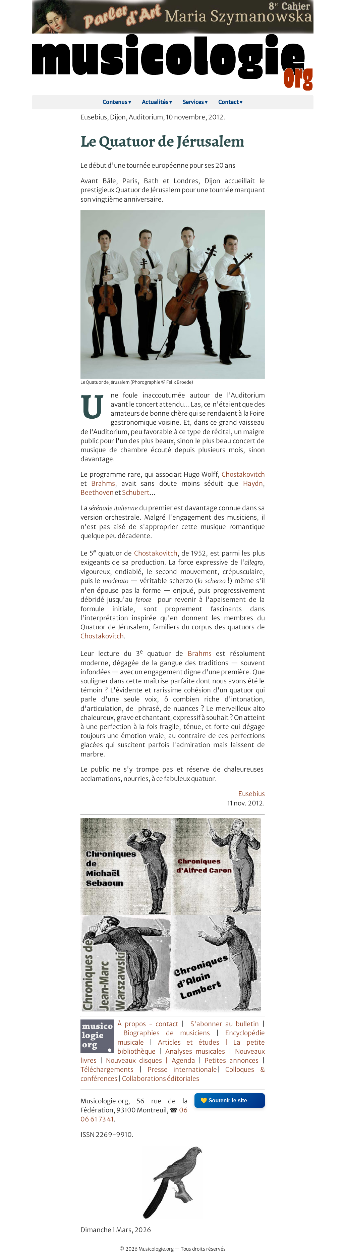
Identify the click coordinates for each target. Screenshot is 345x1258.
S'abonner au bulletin (224, 1024)
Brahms (103, 483)
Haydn (253, 483)
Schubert (136, 492)
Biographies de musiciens (169, 1033)
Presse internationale (182, 1069)
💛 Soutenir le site (223, 1100)
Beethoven (97, 492)
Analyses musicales (197, 1051)
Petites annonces (233, 1060)
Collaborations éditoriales (160, 1079)
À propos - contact (148, 1024)
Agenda (185, 1060)
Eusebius (251, 794)
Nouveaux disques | (139, 1060)
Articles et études (188, 1042)
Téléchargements (106, 1069)
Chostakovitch (243, 474)
